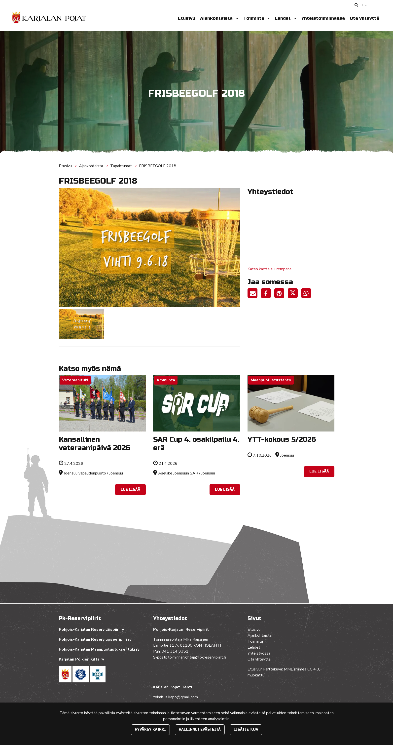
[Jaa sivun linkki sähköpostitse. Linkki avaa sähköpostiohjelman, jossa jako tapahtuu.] (254, 294)
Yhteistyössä (259, 653)
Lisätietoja (246, 729)
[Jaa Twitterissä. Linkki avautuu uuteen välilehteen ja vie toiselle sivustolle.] (294, 294)
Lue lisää (130, 489)
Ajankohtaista (217, 18)
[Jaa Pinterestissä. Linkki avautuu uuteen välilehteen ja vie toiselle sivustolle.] (281, 294)
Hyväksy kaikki (150, 729)
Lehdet (283, 18)
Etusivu (186, 18)
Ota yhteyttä (364, 18)
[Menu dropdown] (236, 18)
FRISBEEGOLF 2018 (157, 166)
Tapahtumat (121, 166)
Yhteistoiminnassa (323, 18)
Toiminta (254, 18)
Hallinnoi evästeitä (200, 729)
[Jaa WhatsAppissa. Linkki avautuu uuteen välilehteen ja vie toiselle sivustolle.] (307, 294)
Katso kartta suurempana (269, 269)
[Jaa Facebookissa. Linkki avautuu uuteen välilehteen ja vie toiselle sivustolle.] (267, 294)
